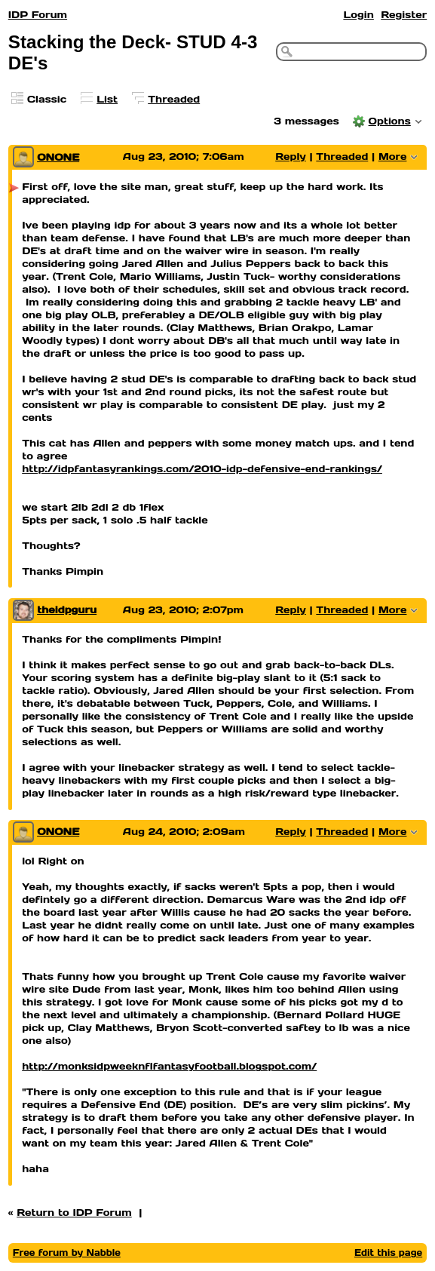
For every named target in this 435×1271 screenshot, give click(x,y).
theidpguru (66, 609)
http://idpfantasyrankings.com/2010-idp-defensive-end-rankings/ (202, 468)
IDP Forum (37, 14)
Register (404, 14)
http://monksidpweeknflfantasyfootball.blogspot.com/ (169, 1066)
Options (390, 121)
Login (358, 14)
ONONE (58, 157)
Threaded (174, 99)
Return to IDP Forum (74, 1212)
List (107, 99)
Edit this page (388, 1252)
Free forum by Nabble (67, 1252)
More (392, 156)
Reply (290, 156)
